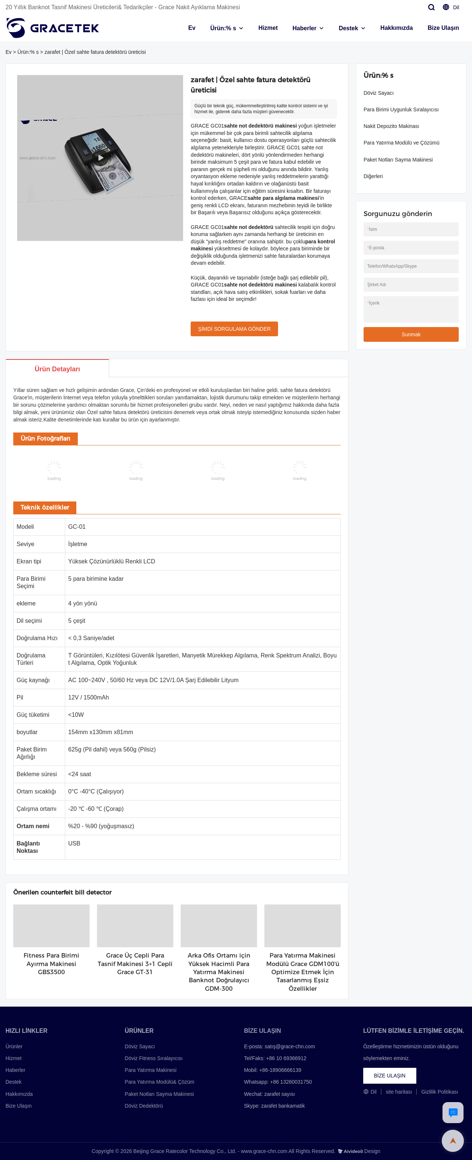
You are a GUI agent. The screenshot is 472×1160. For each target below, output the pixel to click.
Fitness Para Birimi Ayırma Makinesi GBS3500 (51, 964)
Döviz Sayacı (379, 93)
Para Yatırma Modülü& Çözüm (159, 1082)
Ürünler (14, 1046)
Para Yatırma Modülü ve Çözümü (402, 143)
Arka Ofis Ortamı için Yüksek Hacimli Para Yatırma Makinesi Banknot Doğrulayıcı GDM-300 (219, 972)
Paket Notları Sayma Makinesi (398, 160)
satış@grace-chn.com (290, 1046)
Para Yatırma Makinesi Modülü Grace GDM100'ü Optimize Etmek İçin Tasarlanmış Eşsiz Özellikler (302, 972)
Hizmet (268, 28)
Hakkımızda (397, 28)
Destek (348, 28)
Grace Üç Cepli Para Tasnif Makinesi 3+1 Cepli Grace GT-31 (135, 964)
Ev (192, 28)
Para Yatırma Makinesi (150, 1070)
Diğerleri (373, 176)
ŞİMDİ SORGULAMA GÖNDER (234, 329)
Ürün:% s (223, 28)
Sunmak (411, 334)
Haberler (304, 28)
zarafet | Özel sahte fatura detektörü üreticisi (95, 52)
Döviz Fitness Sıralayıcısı (154, 1058)
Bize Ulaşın (443, 28)
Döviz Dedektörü (144, 1106)
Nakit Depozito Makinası (391, 126)
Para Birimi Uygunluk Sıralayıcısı (401, 109)
